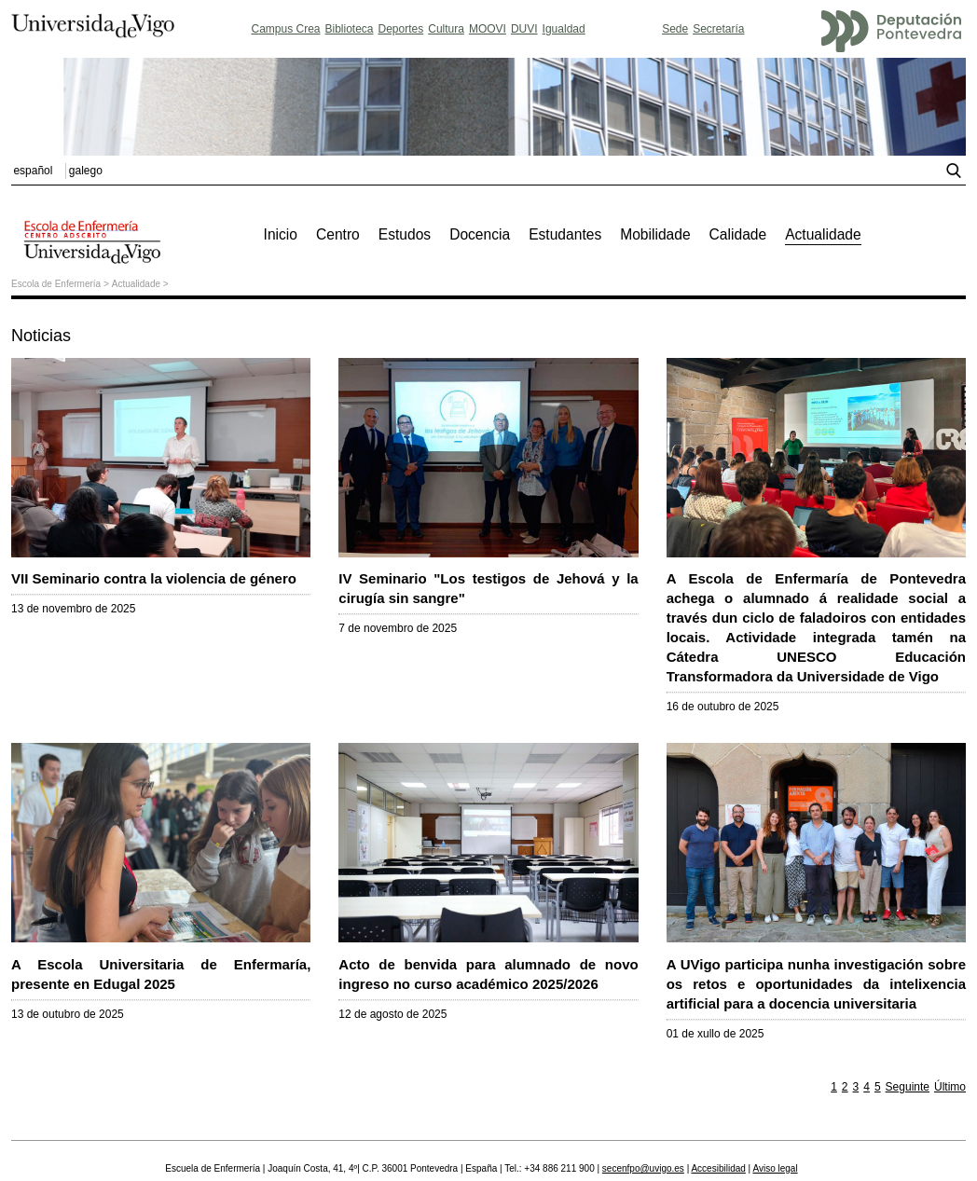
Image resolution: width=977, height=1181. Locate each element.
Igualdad (564, 28)
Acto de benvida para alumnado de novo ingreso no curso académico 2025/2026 (488, 964)
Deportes (401, 28)
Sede (675, 28)
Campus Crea (285, 28)
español (32, 170)
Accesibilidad (718, 1168)
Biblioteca (349, 28)
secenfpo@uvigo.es (643, 1168)
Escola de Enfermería (56, 284)
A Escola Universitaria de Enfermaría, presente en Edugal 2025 (160, 964)
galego (86, 170)
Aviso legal (774, 1168)
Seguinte (907, 1086)
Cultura (446, 28)
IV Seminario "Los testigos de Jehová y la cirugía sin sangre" (488, 578)
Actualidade (136, 284)
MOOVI (487, 28)
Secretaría (718, 28)
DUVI (524, 28)
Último (950, 1086)
